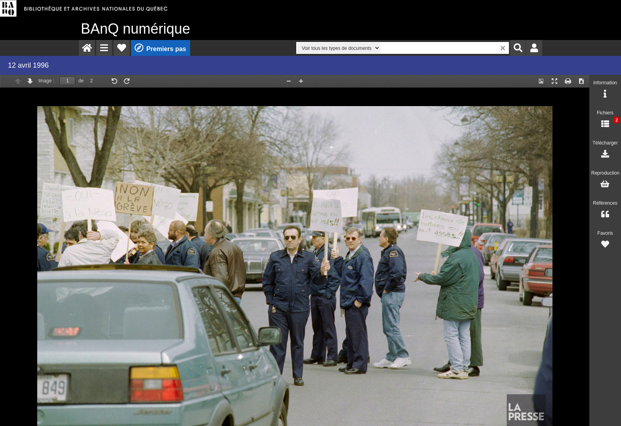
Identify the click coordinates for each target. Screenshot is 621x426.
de (81, 81)
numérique (135, 29)
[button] (104, 48)
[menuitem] (87, 48)
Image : (46, 81)
